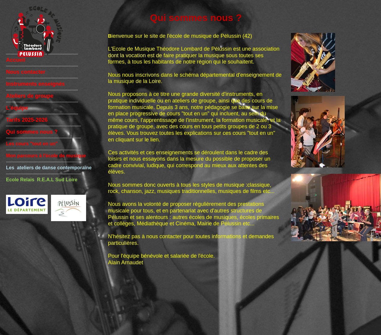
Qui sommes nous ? (32, 132)
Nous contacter (25, 72)
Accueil (15, 60)
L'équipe (17, 108)
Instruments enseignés (35, 84)
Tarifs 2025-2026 (27, 120)
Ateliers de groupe (29, 96)
